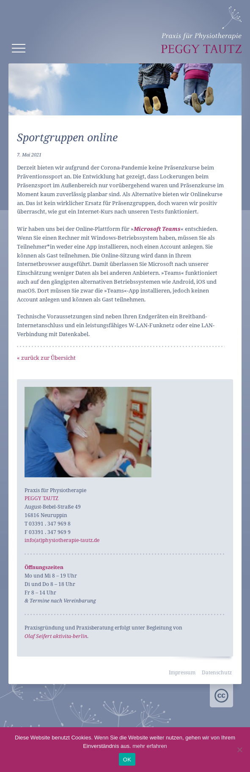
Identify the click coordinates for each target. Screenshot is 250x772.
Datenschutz (217, 672)
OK (127, 759)
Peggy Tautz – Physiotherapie (201, 29)
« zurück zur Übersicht (46, 357)
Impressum (182, 672)
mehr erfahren (149, 746)
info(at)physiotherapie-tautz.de (62, 540)
